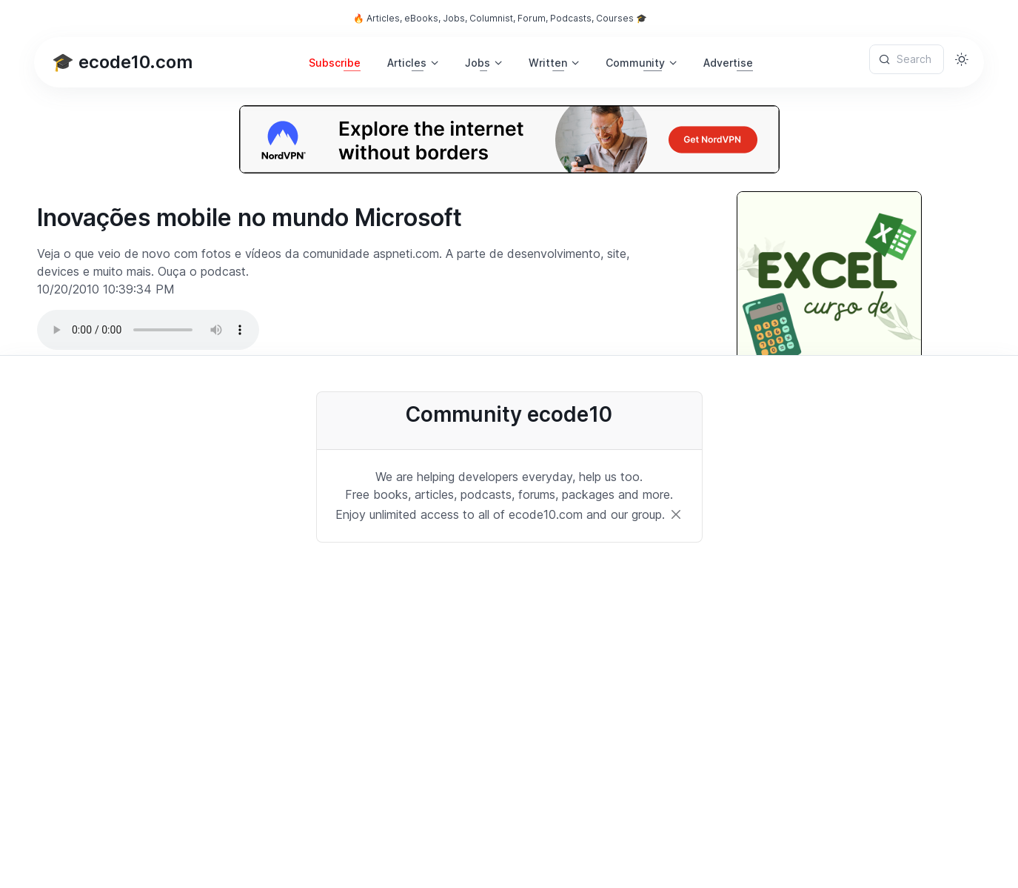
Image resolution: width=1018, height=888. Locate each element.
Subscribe (335, 62)
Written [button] (548, 62)
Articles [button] (406, 62)
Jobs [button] (477, 62)
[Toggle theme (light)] (962, 59)
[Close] (676, 514)
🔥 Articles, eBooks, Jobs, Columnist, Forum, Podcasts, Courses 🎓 (500, 18)
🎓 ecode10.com (122, 62)
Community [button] (635, 62)
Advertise (728, 62)
